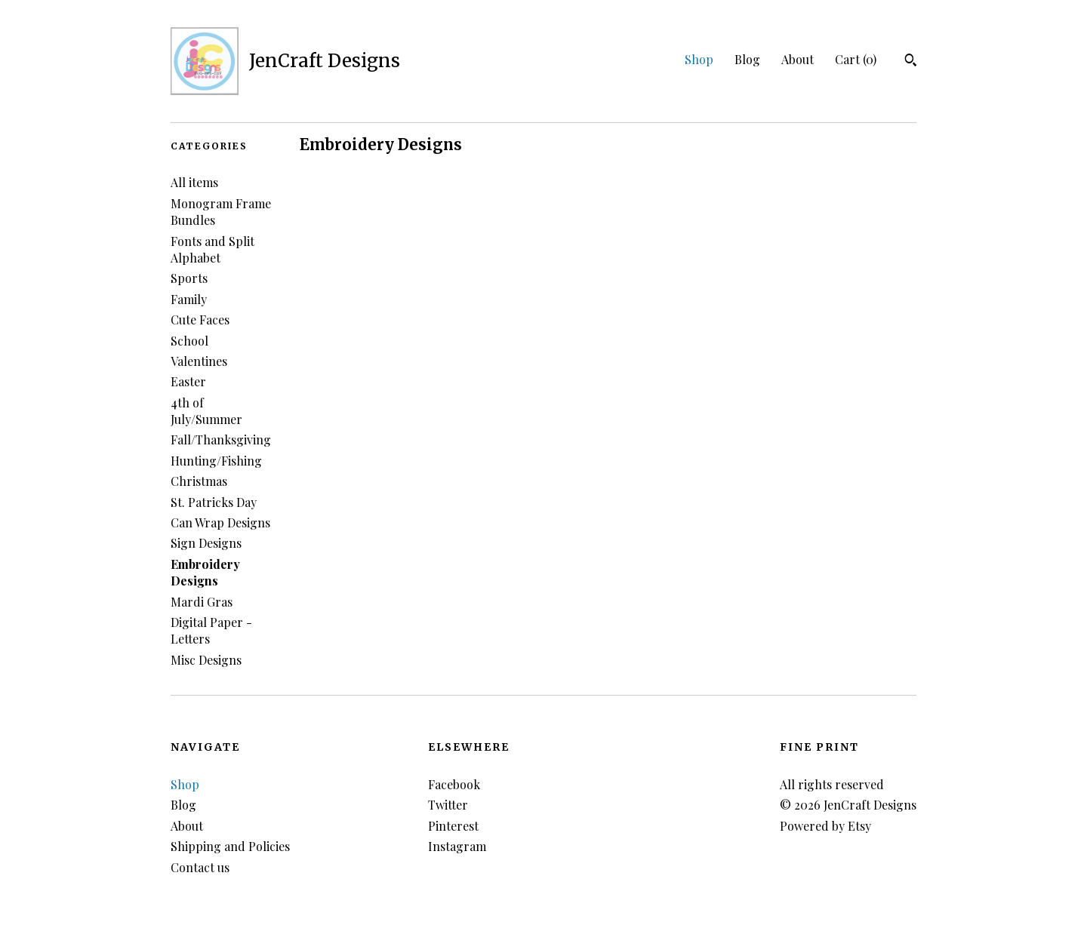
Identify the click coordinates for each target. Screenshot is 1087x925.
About (797, 59)
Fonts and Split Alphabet (212, 249)
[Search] (910, 62)
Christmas (199, 481)
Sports (189, 278)
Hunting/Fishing (216, 461)
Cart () (855, 59)
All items (194, 182)
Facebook (454, 784)
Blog (747, 59)
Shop (699, 59)
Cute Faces (200, 319)
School (189, 341)
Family (189, 299)
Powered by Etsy (825, 826)
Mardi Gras (201, 602)
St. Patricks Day (214, 502)
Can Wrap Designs (220, 522)
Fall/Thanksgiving (221, 439)
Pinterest (453, 826)
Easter (188, 381)
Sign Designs (206, 543)
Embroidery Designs (205, 572)
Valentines (199, 361)
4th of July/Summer (206, 411)
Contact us (200, 867)
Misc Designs (206, 660)
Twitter (448, 805)
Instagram (457, 846)
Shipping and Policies (230, 846)
